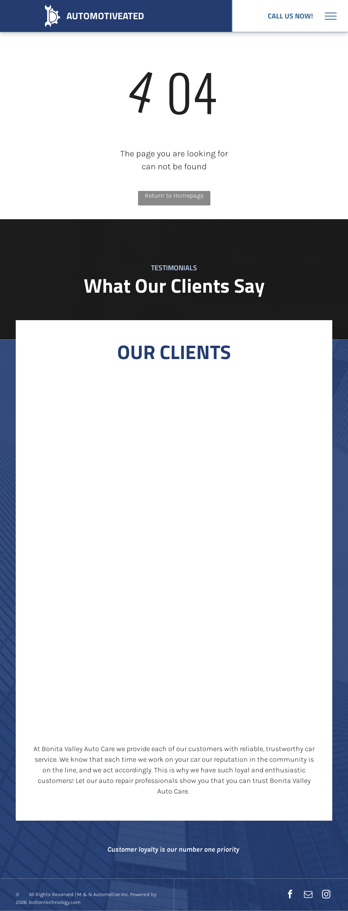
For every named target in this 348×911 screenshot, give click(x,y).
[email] (308, 895)
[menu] (330, 16)
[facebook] (290, 895)
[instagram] (326, 895)
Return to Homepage (174, 195)
